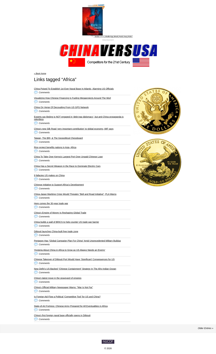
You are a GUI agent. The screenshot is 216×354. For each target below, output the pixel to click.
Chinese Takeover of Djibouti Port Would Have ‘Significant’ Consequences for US (74, 259)
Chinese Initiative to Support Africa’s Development (59, 184)
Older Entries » (205, 328)
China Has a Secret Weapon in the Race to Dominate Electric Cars (67, 166)
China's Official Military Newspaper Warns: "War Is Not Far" (63, 287)
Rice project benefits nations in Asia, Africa (55, 147)
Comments (44, 92)
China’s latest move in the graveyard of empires (57, 278)
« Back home (40, 73)
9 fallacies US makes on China (49, 175)
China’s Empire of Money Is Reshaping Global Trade (60, 212)
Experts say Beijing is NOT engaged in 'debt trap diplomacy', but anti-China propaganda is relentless (78, 118)
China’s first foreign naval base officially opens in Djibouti (62, 315)
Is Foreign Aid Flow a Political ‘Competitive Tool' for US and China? (67, 296)
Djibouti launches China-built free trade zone (56, 231)
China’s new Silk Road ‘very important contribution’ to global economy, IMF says (73, 129)
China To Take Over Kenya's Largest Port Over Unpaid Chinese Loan (68, 156)
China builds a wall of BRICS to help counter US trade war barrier (66, 222)
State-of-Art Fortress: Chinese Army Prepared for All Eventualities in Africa (71, 306)
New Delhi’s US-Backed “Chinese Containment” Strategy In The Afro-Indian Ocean (75, 269)
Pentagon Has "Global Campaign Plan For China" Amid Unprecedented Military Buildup (77, 240)
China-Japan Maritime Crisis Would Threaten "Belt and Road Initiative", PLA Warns (75, 194)
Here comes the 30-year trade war (51, 203)
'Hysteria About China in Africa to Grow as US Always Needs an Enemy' (69, 250)
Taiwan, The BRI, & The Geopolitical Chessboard (58, 138)
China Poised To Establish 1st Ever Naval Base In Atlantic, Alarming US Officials (74, 88)
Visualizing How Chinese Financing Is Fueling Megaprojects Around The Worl (72, 98)
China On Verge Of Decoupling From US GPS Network (61, 107)
